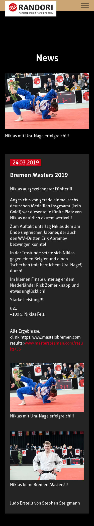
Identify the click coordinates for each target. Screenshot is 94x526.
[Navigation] (85, 5)
